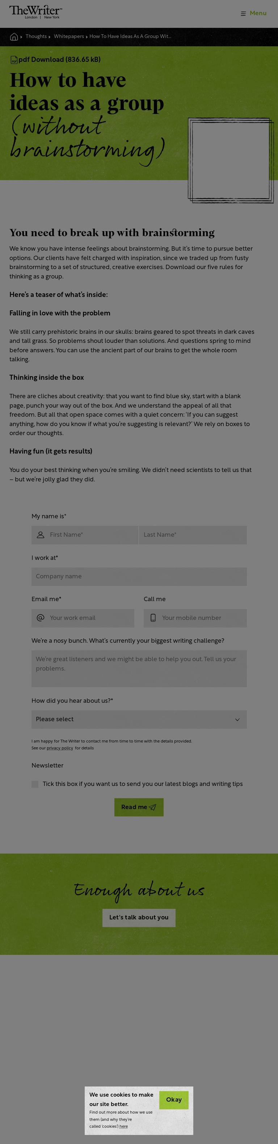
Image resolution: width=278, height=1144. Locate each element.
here (123, 1127)
